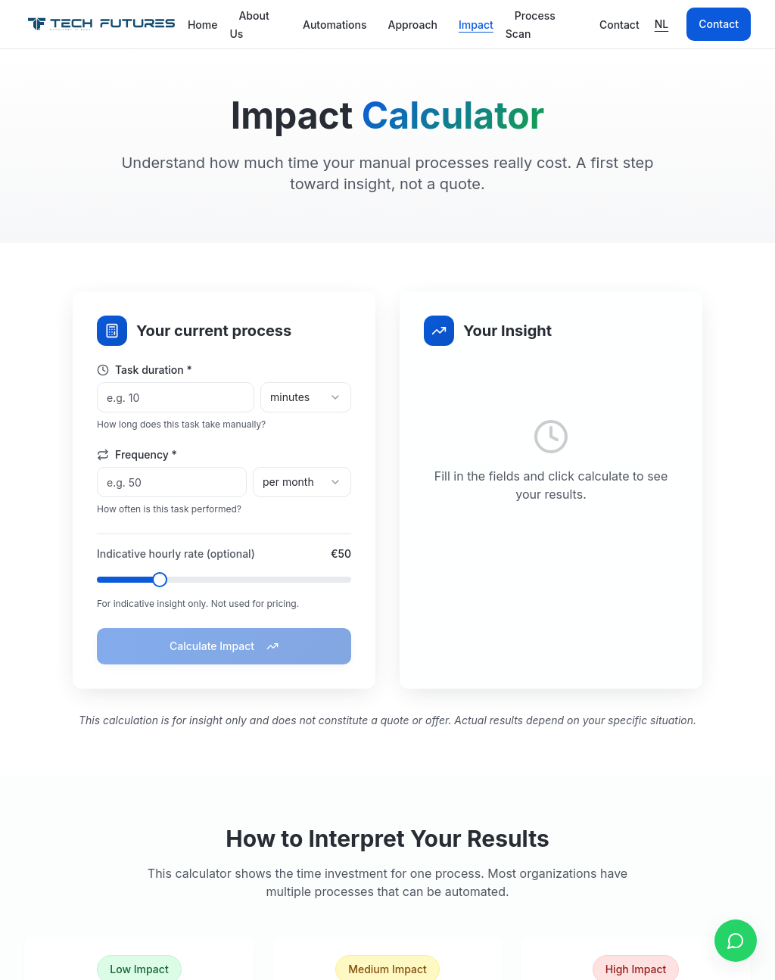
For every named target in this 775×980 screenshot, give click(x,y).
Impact (476, 24)
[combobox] (305, 397)
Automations (335, 24)
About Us (249, 24)
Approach (412, 24)
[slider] (159, 579)
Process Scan (531, 24)
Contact (619, 24)
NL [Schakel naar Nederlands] (662, 23)
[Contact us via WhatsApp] (735, 940)
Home (203, 24)
